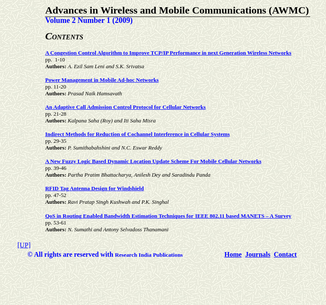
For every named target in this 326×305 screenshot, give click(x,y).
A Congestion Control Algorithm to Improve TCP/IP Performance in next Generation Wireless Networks (168, 53)
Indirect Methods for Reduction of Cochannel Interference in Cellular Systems (137, 134)
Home (233, 254)
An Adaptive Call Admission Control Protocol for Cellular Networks (125, 107)
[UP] (24, 245)
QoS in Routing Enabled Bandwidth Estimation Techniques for (119, 216)
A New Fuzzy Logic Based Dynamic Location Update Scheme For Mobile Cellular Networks (153, 161)
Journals (257, 254)
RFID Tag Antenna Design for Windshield (94, 188)
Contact (285, 254)
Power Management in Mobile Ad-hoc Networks (101, 80)
